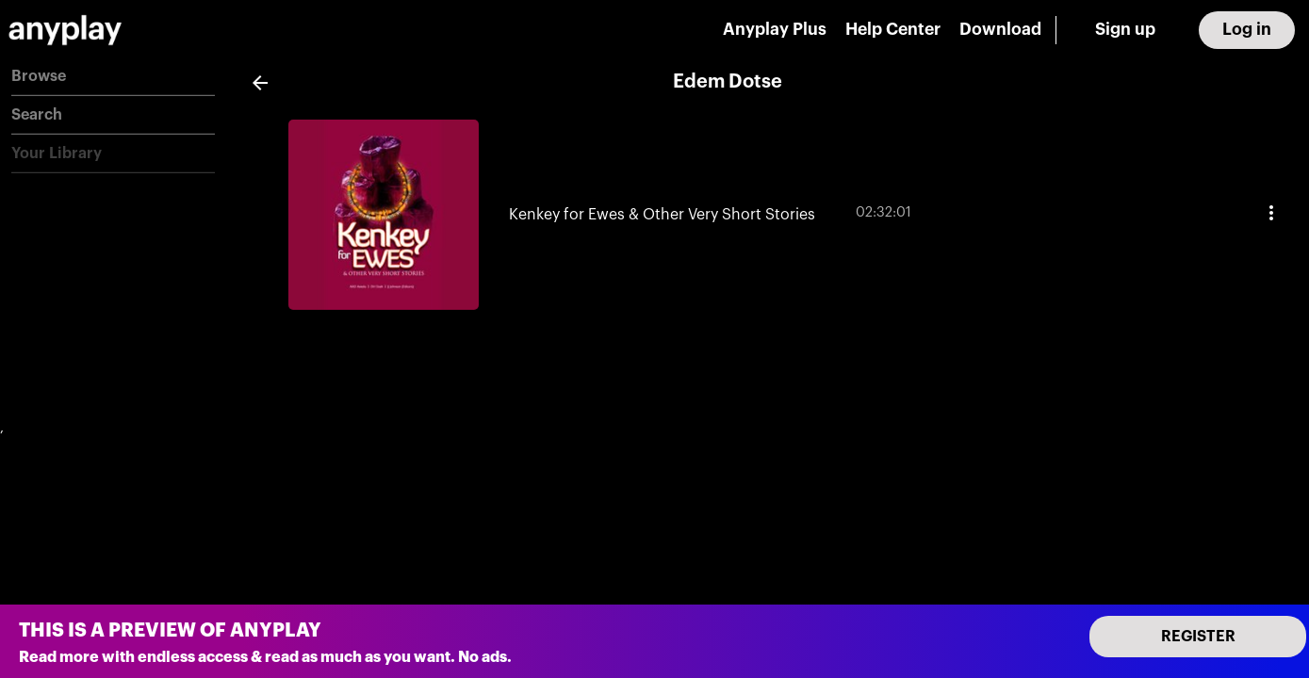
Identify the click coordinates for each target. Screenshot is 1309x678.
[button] (113, 76)
